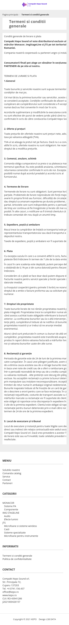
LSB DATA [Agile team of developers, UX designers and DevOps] (51, 619)
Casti (6, 529)
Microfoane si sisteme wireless (20, 526)
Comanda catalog (11, 473)
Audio (7, 516)
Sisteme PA (10, 506)
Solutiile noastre (11, 470)
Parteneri (7, 483)
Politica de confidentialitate (17, 559)
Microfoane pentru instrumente (21, 535)
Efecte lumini (11, 519)
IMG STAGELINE (10, 512)
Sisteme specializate (15, 532)
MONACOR (8, 502)
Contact (6, 479)
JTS (4, 522)
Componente (11, 509)
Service (6, 476)
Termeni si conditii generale (17, 555)
